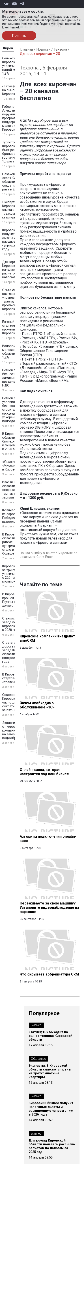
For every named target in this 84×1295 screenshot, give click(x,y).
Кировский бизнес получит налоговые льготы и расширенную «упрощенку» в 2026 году (51, 1108)
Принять (19, 35)
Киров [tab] (8, 48)
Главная (26, 49)
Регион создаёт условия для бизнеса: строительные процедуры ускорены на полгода (14, 409)
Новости (43, 49)
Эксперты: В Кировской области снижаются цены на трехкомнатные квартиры (50, 1071)
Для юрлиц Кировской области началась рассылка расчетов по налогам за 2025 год (52, 1146)
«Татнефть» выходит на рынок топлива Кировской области (50, 1036)
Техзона (60, 49)
